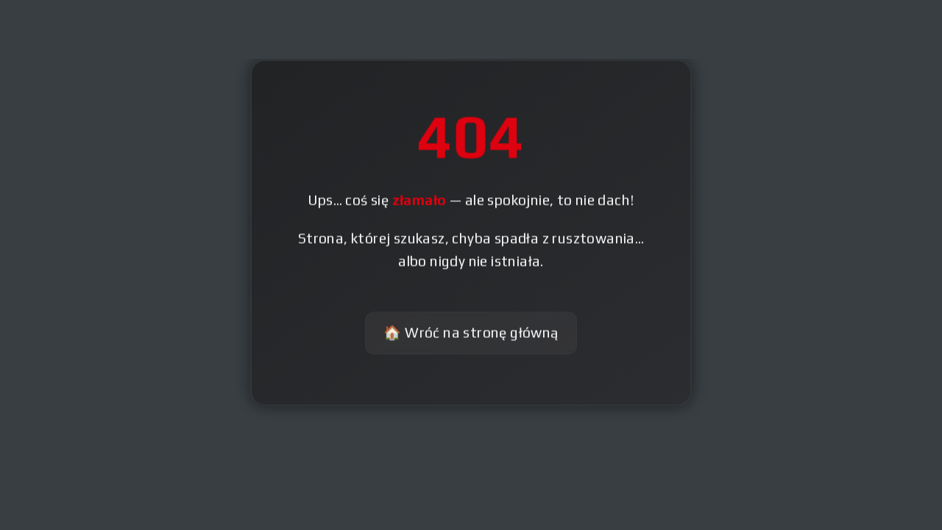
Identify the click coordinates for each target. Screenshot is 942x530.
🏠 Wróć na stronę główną (470, 333)
